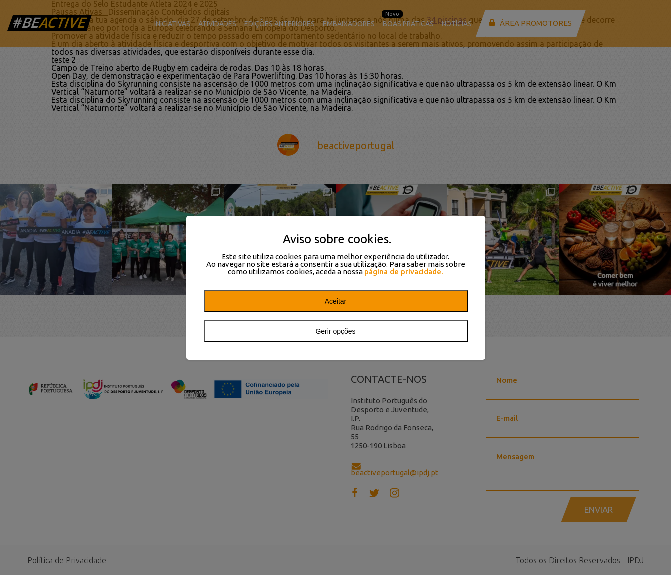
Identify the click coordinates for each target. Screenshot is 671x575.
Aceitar (336, 301)
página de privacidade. (403, 271)
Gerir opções (335, 331)
